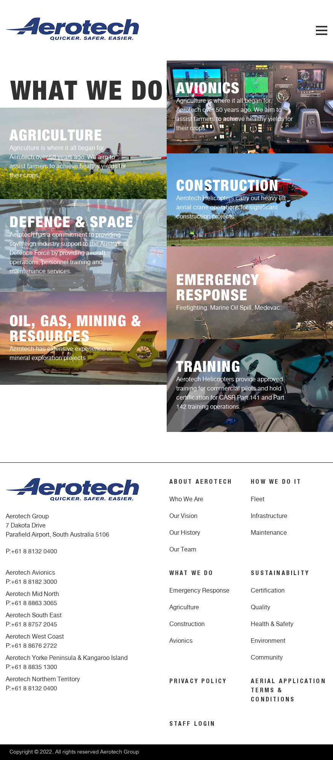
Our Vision (183, 516)
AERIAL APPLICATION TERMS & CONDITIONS (288, 691)
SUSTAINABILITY (280, 574)
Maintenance (269, 533)
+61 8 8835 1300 (34, 667)
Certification (268, 591)
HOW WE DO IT (276, 483)
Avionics (181, 641)
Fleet (257, 499)
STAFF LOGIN (192, 725)
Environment (268, 641)
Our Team (182, 549)
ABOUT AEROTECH (201, 483)
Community (267, 658)
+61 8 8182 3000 (34, 582)
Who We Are (186, 499)
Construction (187, 624)
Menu (321, 30)
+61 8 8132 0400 (34, 551)
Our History (184, 533)
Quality (260, 607)
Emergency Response (199, 591)
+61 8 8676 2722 (34, 646)
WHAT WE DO (191, 574)
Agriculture (184, 607)
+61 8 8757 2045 (34, 624)
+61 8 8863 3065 (34, 603)
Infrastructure (269, 516)
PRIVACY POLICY (198, 682)
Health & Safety (272, 624)
